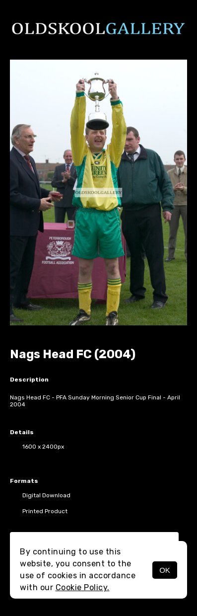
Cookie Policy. (83, 587)
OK (164, 570)
